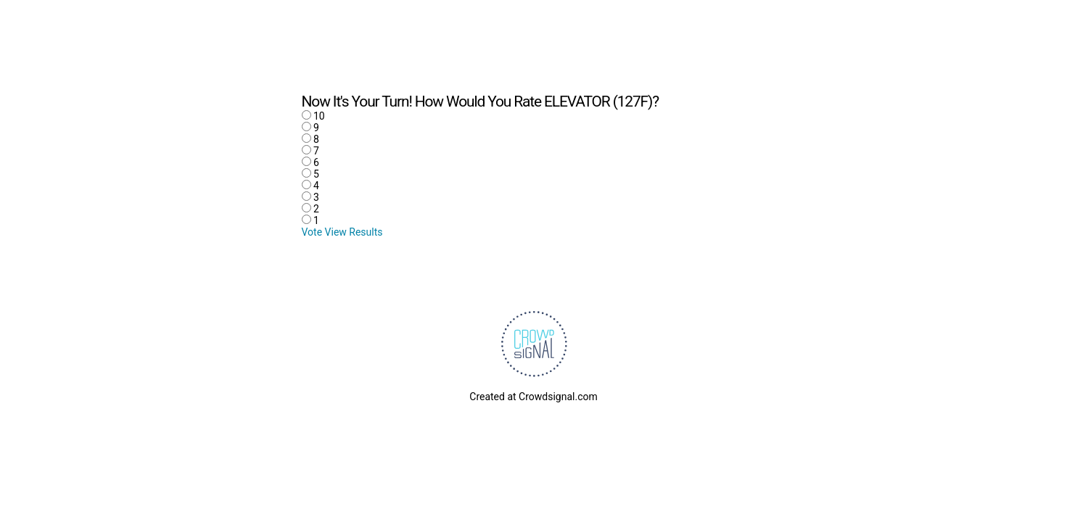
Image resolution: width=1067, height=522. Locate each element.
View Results (354, 232)
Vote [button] (313, 232)
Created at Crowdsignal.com (533, 396)
